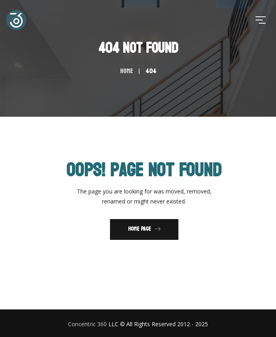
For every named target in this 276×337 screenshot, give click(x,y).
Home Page (144, 229)
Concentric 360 (87, 324)
